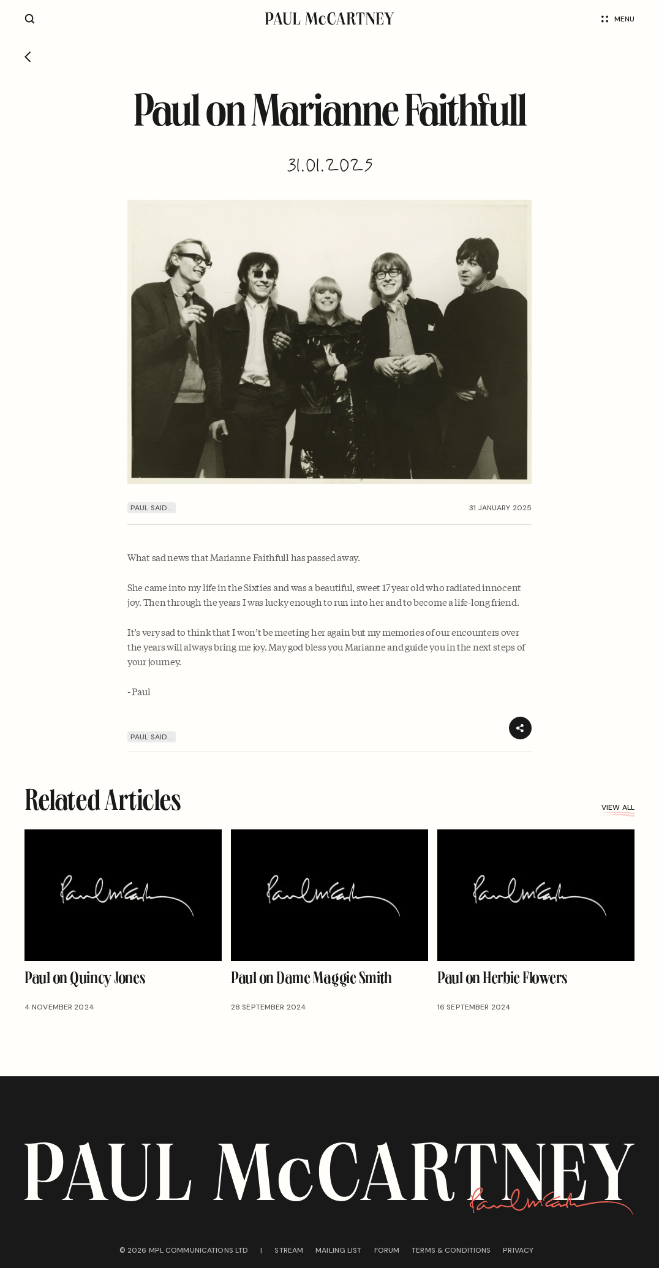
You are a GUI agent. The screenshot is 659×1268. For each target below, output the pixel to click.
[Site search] (29, 18)
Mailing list (338, 1250)
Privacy (518, 1250)
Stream (288, 1250)
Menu (618, 19)
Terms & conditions (451, 1250)
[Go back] (27, 57)
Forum (387, 1250)
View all (618, 807)
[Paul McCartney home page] (329, 18)
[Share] (520, 728)
